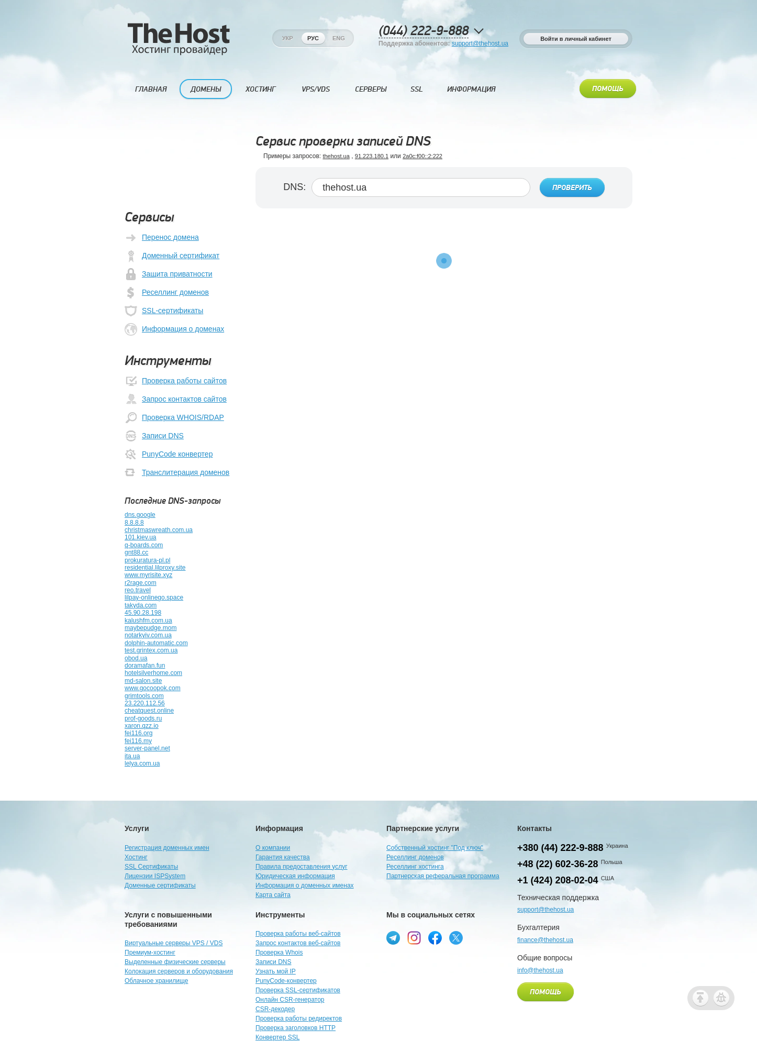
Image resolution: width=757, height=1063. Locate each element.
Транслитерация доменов (177, 473)
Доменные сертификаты (160, 885)
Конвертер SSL (277, 1037)
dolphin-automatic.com (156, 643)
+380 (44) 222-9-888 (560, 848)
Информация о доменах (174, 329)
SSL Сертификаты (151, 866)
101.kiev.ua (141, 537)
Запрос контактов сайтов (176, 399)
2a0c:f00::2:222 (422, 156)
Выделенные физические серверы (175, 962)
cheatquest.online (149, 710)
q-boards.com (144, 545)
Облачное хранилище (156, 980)
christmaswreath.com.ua (159, 530)
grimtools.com (144, 696)
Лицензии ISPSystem (155, 876)
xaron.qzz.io (142, 725)
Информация (471, 89)
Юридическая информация (295, 876)
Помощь (608, 89)
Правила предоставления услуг (301, 866)
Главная (150, 89)
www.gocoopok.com (153, 688)
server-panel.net (147, 748)
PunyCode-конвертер (286, 980)
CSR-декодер (275, 1009)
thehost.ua (335, 156)
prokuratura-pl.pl (147, 560)
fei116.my (138, 741)
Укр (287, 38)
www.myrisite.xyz (148, 575)
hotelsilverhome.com (153, 673)
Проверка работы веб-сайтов (298, 933)
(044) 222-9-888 (423, 31)
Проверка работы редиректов (298, 1018)
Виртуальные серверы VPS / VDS (173, 943)
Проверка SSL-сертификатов (297, 990)
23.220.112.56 (145, 703)
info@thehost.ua (540, 970)
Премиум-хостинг (150, 952)
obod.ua (136, 658)
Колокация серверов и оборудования (179, 971)
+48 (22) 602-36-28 (557, 864)
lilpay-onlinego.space (154, 597)
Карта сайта (273, 895)
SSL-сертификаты (164, 311)
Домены (206, 89)
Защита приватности (169, 274)
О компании (272, 847)
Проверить (572, 188)
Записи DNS (154, 436)
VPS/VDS (316, 89)
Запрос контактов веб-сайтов (297, 943)
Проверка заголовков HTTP (295, 1028)
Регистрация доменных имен (167, 847)
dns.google (140, 514)
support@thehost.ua (480, 43)
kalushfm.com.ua (148, 620)
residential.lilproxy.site (155, 567)
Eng (338, 38)
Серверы (370, 89)
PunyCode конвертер (169, 454)
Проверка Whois (279, 952)
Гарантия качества (282, 857)
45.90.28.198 (143, 612)
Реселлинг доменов (167, 292)
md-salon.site (143, 680)
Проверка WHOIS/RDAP (174, 418)
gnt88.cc (136, 552)
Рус (313, 38)
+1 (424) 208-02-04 (557, 880)
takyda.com (141, 605)
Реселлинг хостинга (415, 866)
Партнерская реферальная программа (442, 876)
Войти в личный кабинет (575, 39)
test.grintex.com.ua (151, 650)
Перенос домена (162, 237)
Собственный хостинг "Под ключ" (434, 847)
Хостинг (260, 89)
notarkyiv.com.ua (148, 635)
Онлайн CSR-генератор (290, 999)
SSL (416, 89)
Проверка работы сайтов (176, 381)
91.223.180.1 (371, 156)
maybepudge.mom (150, 628)
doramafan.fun (145, 665)
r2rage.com (141, 582)
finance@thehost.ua (545, 940)
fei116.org (138, 733)
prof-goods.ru (143, 718)
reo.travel (138, 590)
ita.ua (132, 756)
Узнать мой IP (275, 971)
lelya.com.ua (142, 763)
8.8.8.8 (134, 522)
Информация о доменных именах (304, 885)
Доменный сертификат (172, 256)
